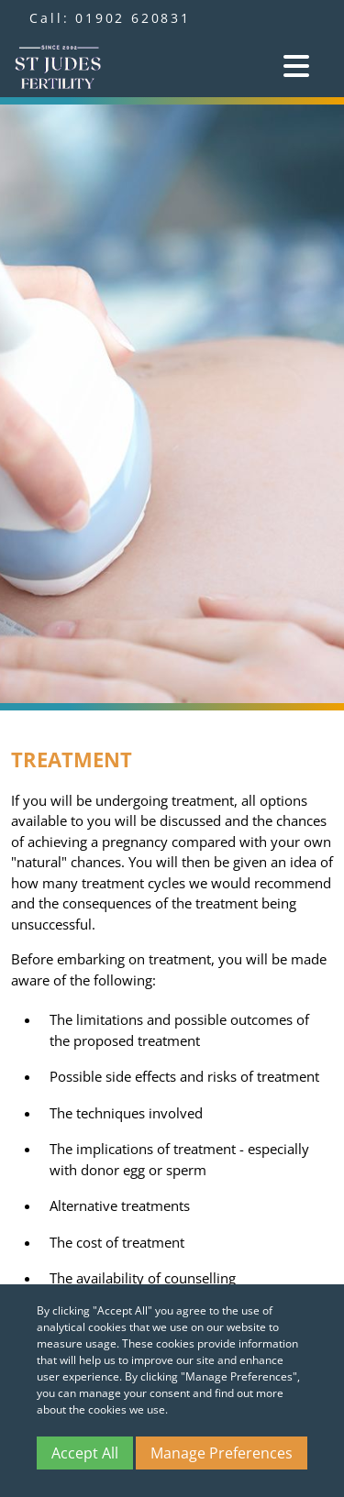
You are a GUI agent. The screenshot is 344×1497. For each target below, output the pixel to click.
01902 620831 (133, 18)
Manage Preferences (221, 1453)
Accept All (84, 1453)
